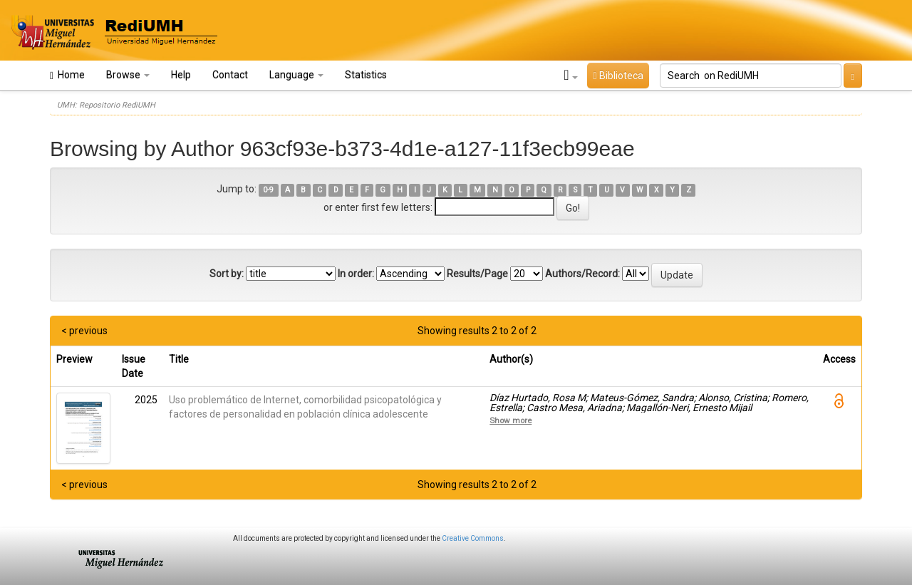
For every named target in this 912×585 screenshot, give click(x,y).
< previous (84, 330)
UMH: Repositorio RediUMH (106, 105)
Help (181, 75)
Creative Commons (473, 538)
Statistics (366, 75)
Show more (510, 420)
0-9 (268, 190)
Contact (230, 75)
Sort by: (226, 273)
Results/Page (477, 273)
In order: (356, 273)
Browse (128, 75)
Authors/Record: (582, 273)
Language (296, 75)
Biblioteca (618, 75)
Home (67, 75)
